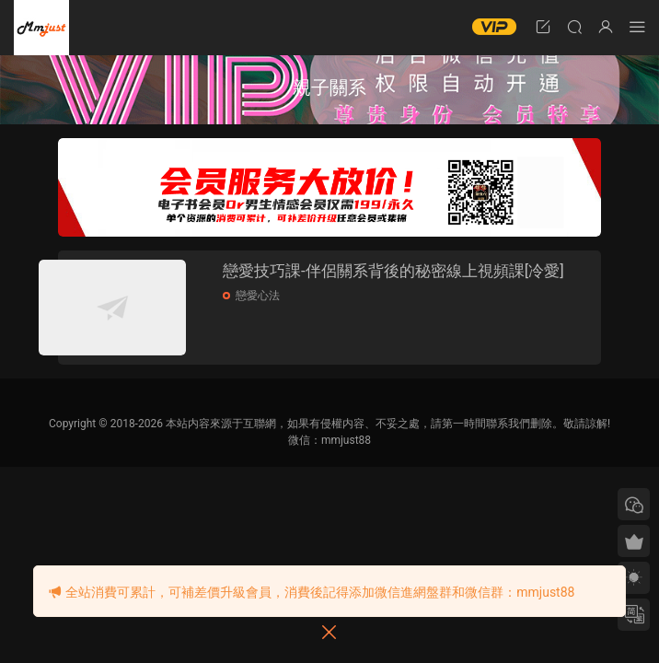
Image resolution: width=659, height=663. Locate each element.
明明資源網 (41, 27)
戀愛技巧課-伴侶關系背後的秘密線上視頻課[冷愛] (411, 282)
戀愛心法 (286, 317)
